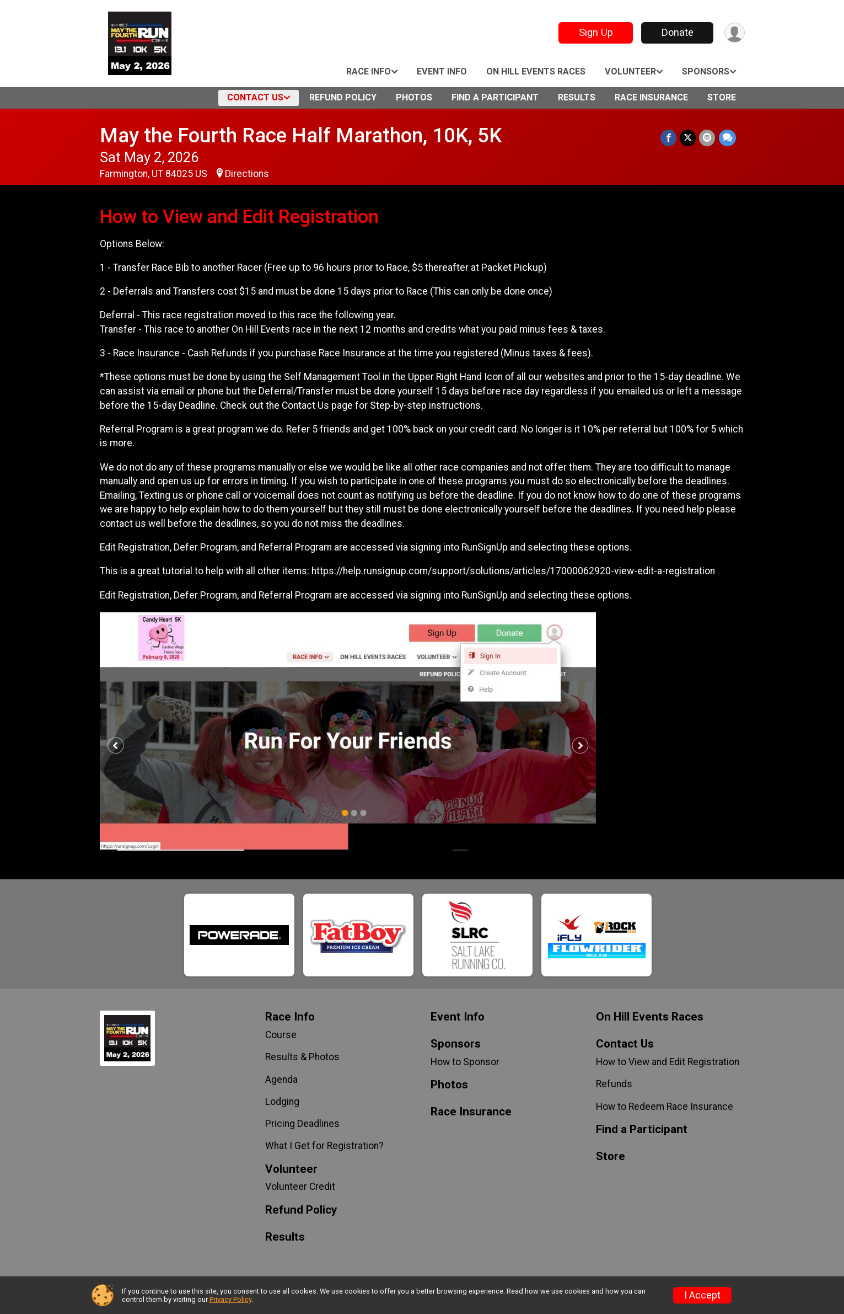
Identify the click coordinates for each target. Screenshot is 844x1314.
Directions (247, 173)
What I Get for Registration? (324, 1145)
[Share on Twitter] (688, 138)
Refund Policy (343, 97)
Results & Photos (302, 1056)
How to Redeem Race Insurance (664, 1106)
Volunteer (630, 71)
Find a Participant (495, 97)
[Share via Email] (708, 138)
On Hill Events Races (535, 71)
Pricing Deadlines (302, 1123)
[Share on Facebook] (669, 138)
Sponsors (705, 71)
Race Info (368, 71)
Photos (414, 97)
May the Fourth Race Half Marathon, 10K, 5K (301, 135)
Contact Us (255, 97)
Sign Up (595, 32)
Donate (677, 32)
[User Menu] (734, 33)
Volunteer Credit (300, 1186)
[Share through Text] (727, 138)
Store (721, 97)
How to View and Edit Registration (667, 1061)
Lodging (282, 1101)
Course (281, 1034)
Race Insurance (651, 97)
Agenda (281, 1079)
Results (576, 97)
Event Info (442, 71)
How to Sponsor (465, 1061)
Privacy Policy (230, 1299)
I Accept (702, 1295)
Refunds (614, 1083)
